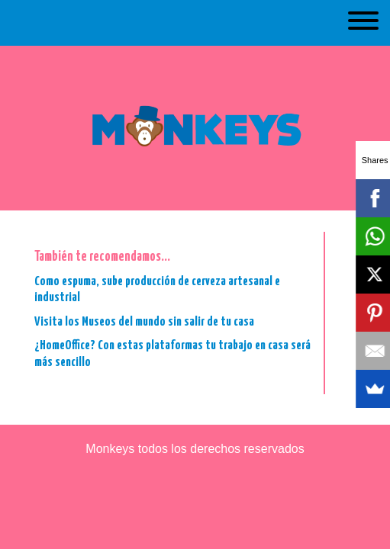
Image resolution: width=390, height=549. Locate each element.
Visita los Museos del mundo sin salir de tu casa (144, 322)
